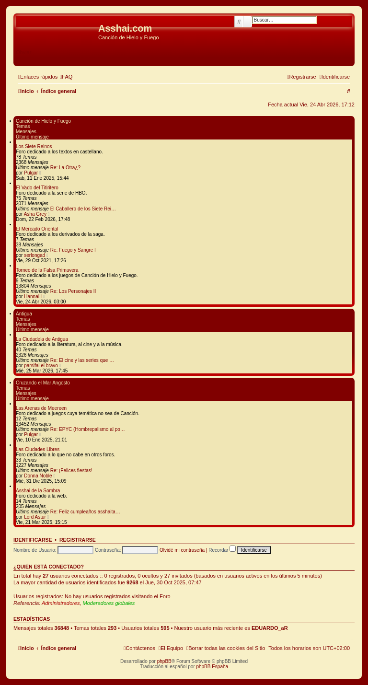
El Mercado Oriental (37, 229)
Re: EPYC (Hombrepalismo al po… (87, 429)
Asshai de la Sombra (38, 490)
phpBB (164, 661)
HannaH (33, 296)
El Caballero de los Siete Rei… (83, 208)
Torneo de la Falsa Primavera (47, 270)
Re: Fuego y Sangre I (73, 250)
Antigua (24, 313)
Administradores (61, 603)
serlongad (34, 255)
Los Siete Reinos (34, 146)
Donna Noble (38, 475)
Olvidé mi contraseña (182, 550)
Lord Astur (35, 517)
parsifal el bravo (41, 365)
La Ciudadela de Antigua (42, 339)
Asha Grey (35, 214)
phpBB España (212, 666)
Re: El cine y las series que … (82, 360)
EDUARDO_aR (270, 628)
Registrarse (77, 540)
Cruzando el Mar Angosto (43, 382)
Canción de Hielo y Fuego (43, 121)
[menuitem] (66, 77)
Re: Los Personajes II (73, 291)
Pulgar (31, 172)
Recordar (222, 550)
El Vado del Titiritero (37, 187)
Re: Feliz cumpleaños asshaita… (85, 511)
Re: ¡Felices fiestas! (71, 470)
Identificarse (32, 540)
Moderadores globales (109, 603)
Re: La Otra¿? (65, 167)
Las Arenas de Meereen (41, 408)
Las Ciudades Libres (37, 449)
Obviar (23, 52)
